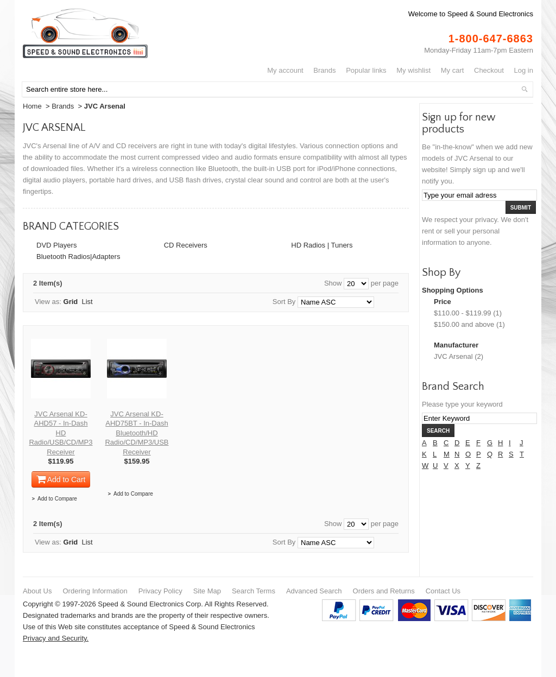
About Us (37, 591)
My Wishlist (413, 70)
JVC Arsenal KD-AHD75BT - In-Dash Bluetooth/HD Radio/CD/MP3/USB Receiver (136, 433)
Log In (523, 70)
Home (32, 106)
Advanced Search (314, 591)
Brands (324, 70)
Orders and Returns (384, 591)
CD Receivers (185, 245)
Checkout (489, 70)
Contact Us (443, 591)
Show (333, 283)
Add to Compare (57, 499)
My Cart (452, 70)
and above (464, 324)
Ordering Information (94, 591)
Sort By (284, 302)
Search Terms (253, 591)
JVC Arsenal (453, 356)
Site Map (207, 591)
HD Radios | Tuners (321, 245)
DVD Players (56, 245)
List (87, 302)
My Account (285, 70)
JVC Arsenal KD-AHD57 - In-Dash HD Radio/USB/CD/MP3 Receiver (60, 433)
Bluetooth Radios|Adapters (78, 256)
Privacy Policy (160, 591)
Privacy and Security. (56, 638)
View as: (48, 302)
